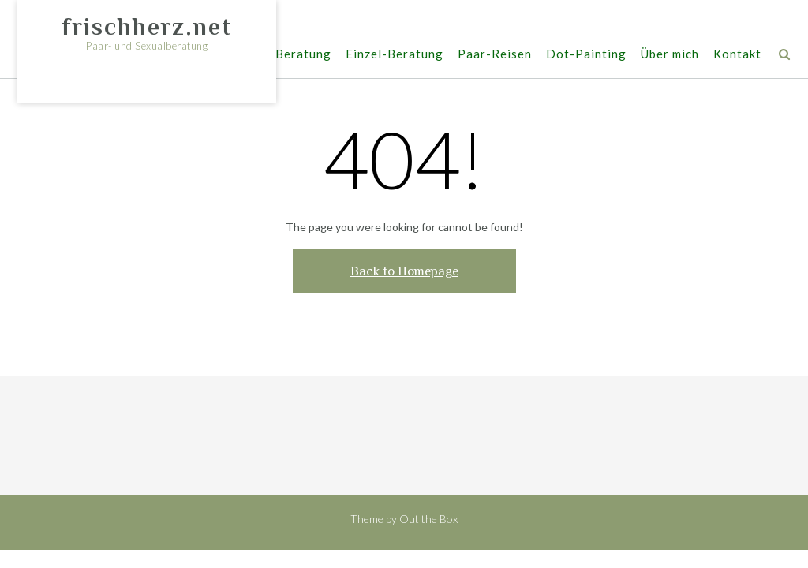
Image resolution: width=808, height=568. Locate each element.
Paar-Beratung (286, 55)
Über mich (670, 55)
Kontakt (737, 55)
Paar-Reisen (495, 55)
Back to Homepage (404, 270)
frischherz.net (147, 27)
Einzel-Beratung (394, 55)
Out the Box (428, 518)
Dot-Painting (586, 55)
